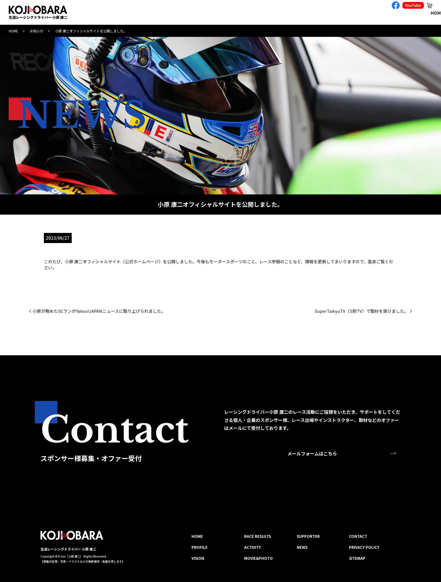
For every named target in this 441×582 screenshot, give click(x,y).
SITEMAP (357, 558)
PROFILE (179, 13)
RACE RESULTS (252, 13)
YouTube (413, 5)
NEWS (302, 547)
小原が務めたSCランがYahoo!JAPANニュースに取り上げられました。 (99, 311)
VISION (212, 13)
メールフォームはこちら (312, 453)
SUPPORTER (381, 13)
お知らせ (36, 30)
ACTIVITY (293, 13)
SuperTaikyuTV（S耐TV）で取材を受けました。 (361, 311)
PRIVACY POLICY (364, 547)
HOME (147, 13)
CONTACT (420, 13)
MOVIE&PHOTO (335, 13)
